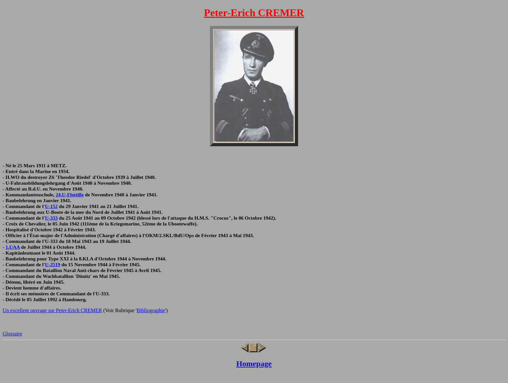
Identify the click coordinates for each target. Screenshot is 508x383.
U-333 (51, 218)
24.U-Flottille (70, 194)
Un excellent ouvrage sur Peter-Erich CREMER (52, 310)
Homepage (253, 363)
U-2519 (52, 264)
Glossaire (12, 333)
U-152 (51, 206)
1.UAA (13, 247)
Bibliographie (151, 310)
